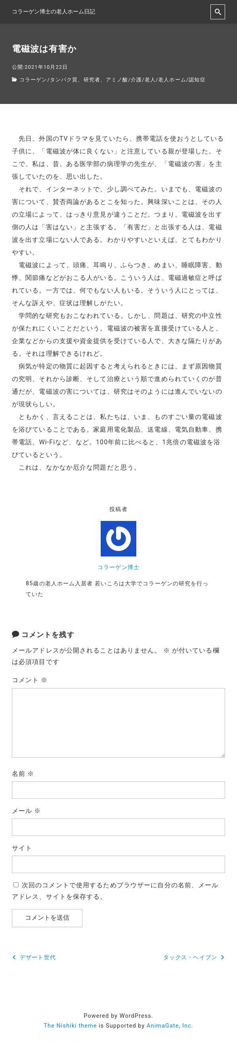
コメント (30, 680)
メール (26, 811)
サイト (22, 848)
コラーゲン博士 (118, 567)
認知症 (197, 80)
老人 (150, 80)
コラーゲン (33, 80)
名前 (23, 773)
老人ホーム (172, 80)
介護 (136, 80)
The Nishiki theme (70, 1025)
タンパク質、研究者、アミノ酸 (89, 80)
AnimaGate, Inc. (170, 1025)
